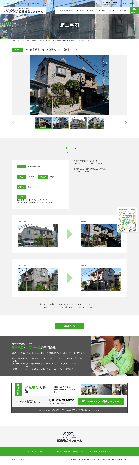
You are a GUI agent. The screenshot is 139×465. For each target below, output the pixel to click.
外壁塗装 (80, 10)
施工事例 (102, 10)
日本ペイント (50, 41)
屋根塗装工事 (89, 172)
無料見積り (134, 10)
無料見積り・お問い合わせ (107, 451)
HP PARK (124, 459)
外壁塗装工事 (79, 172)
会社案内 (123, 10)
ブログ (124, 3)
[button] (126, 123)
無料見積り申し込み (100, 401)
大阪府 (28, 41)
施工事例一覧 (69, 326)
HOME (14, 41)
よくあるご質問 (131, 3)
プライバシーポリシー (18, 459)
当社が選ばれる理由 (66, 10)
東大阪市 (34, 41)
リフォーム (91, 10)
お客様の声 (112, 10)
